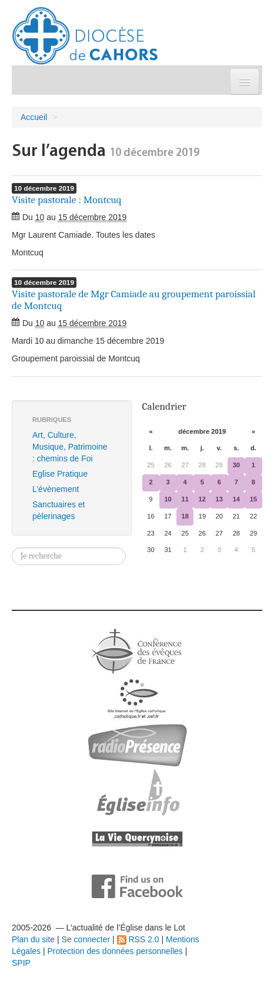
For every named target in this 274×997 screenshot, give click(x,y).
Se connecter (86, 939)
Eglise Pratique (60, 473)
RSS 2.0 (138, 939)
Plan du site (33, 939)
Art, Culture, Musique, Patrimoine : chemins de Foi (70, 446)
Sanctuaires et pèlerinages (58, 510)
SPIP (21, 963)
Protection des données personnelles (114, 951)
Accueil (34, 117)
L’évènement (55, 489)
